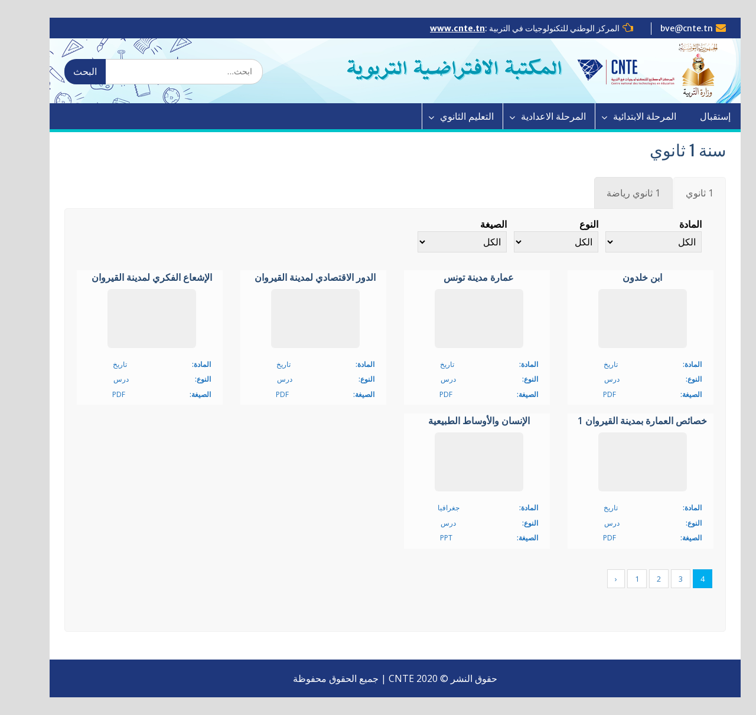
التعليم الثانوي (448, 116)
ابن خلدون (625, 278)
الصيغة (476, 224)
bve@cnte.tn (669, 28)
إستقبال (697, 116)
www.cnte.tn (440, 28)
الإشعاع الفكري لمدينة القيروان (134, 278)
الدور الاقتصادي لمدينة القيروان (298, 278)
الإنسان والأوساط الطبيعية (462, 421)
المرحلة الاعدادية (535, 116)
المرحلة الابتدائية (626, 116)
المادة (673, 224)
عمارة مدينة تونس (461, 278)
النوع (571, 224)
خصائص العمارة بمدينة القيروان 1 (625, 421)
